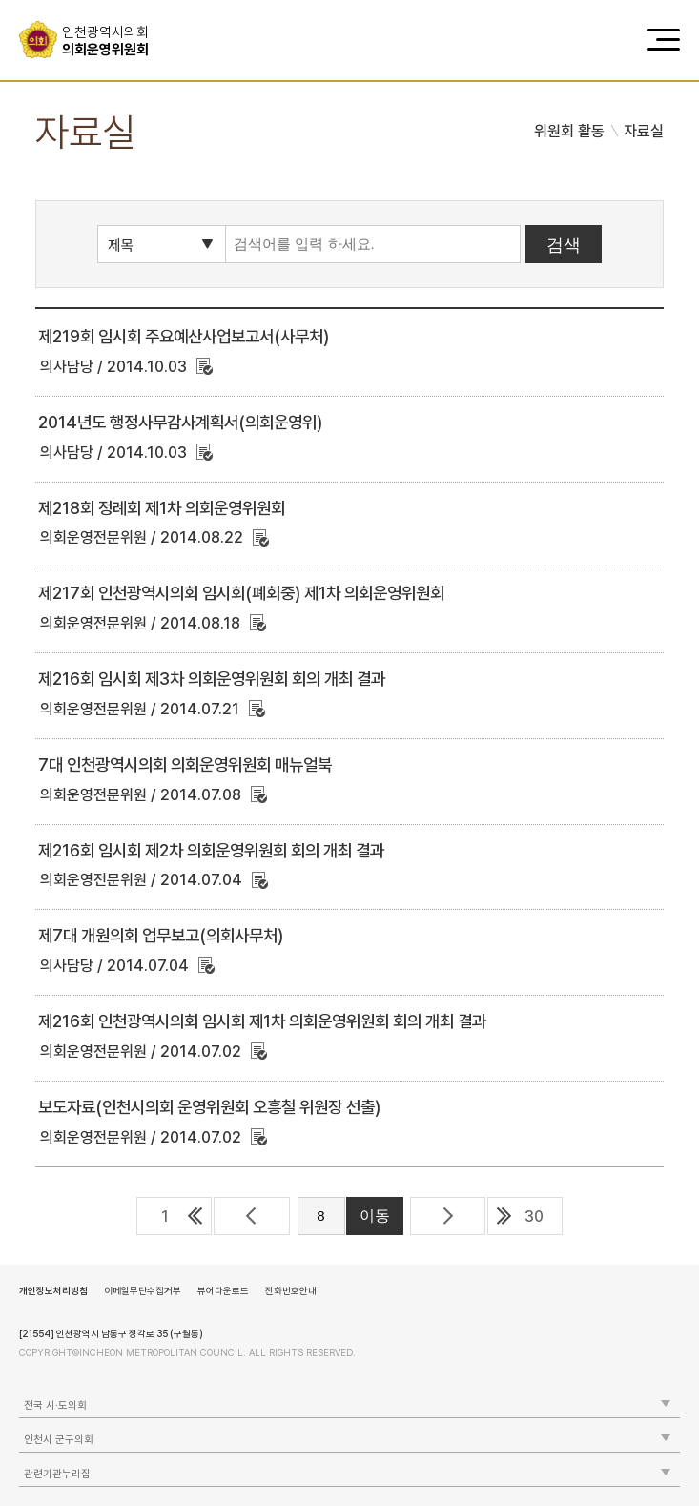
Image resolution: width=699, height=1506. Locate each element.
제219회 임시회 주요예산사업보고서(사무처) (183, 336)
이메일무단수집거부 (142, 1290)
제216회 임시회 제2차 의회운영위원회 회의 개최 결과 (211, 850)
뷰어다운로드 (223, 1290)
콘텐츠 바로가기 (48, 0)
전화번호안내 (291, 1290)
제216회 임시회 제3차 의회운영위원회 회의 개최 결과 (211, 679)
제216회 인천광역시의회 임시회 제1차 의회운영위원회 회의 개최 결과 (262, 1021)
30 (534, 1216)
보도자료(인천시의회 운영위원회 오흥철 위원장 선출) (209, 1107)
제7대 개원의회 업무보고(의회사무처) (160, 935)
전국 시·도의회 (55, 1405)
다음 (447, 1216)
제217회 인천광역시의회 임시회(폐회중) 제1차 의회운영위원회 (241, 593)
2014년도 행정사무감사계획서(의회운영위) (180, 422)
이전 (251, 1216)
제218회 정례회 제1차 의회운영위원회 (161, 508)
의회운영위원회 (112, 41)
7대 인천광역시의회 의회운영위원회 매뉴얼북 (185, 764)
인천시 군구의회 (58, 1440)
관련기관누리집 (57, 1474)
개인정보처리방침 (53, 1290)
